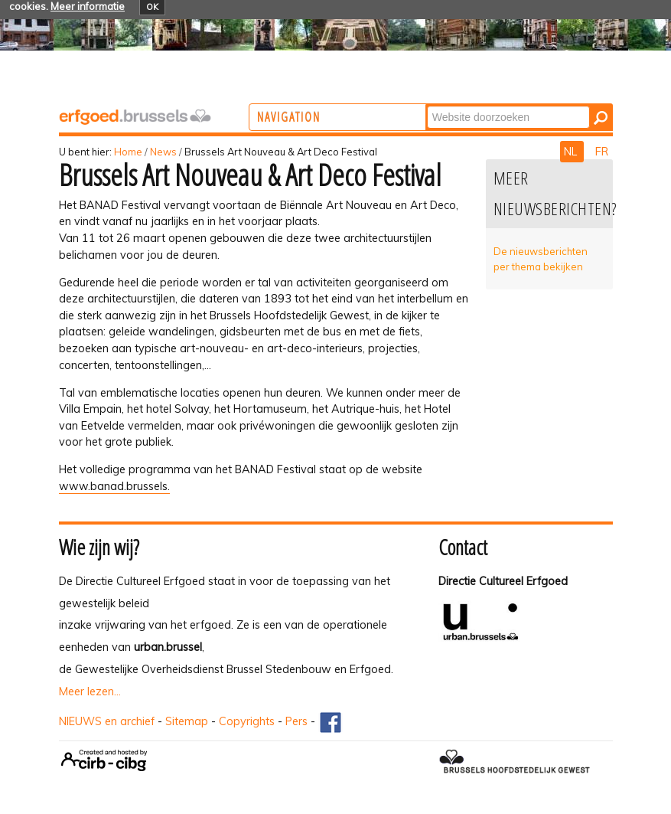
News (163, 151)
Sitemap (186, 721)
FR (601, 152)
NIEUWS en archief (107, 721)
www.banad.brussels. (114, 486)
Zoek (486, 105)
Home (128, 151)
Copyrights (247, 721)
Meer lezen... (90, 691)
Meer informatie (87, 6)
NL (572, 152)
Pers (296, 721)
